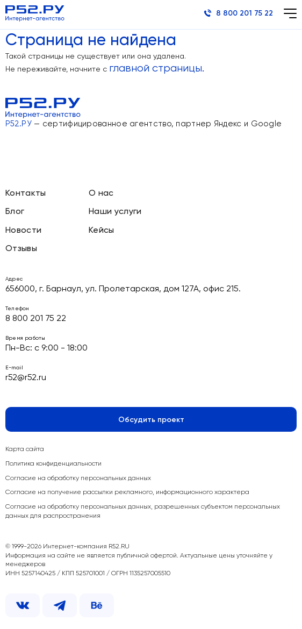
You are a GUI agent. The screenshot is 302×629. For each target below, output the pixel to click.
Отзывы (21, 249)
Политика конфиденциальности (53, 464)
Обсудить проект (151, 420)
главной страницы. (156, 68)
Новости (23, 230)
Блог (14, 212)
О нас (101, 193)
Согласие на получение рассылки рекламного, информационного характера (127, 492)
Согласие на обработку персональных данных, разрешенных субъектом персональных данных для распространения (142, 511)
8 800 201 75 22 (238, 13)
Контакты (25, 193)
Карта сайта (24, 449)
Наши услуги (115, 212)
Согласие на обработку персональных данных (78, 478)
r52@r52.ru (25, 378)
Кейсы (101, 230)
